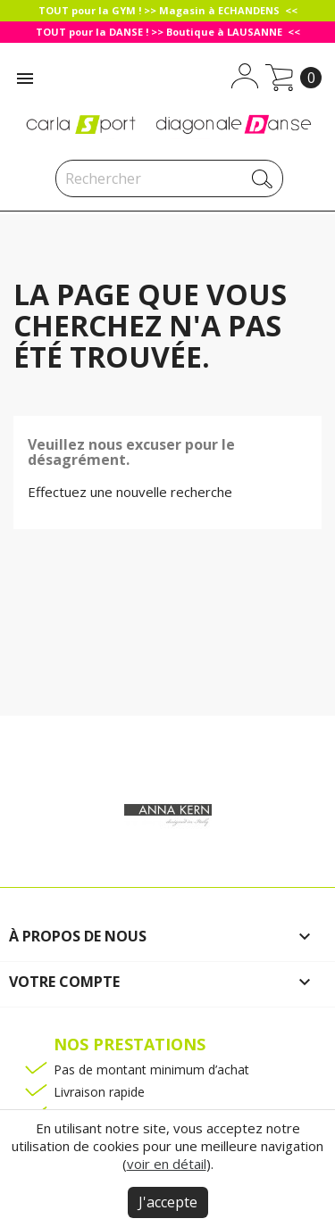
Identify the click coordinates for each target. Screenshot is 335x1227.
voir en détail (166, 1164)
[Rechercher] (169, 178)
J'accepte (167, 1202)
